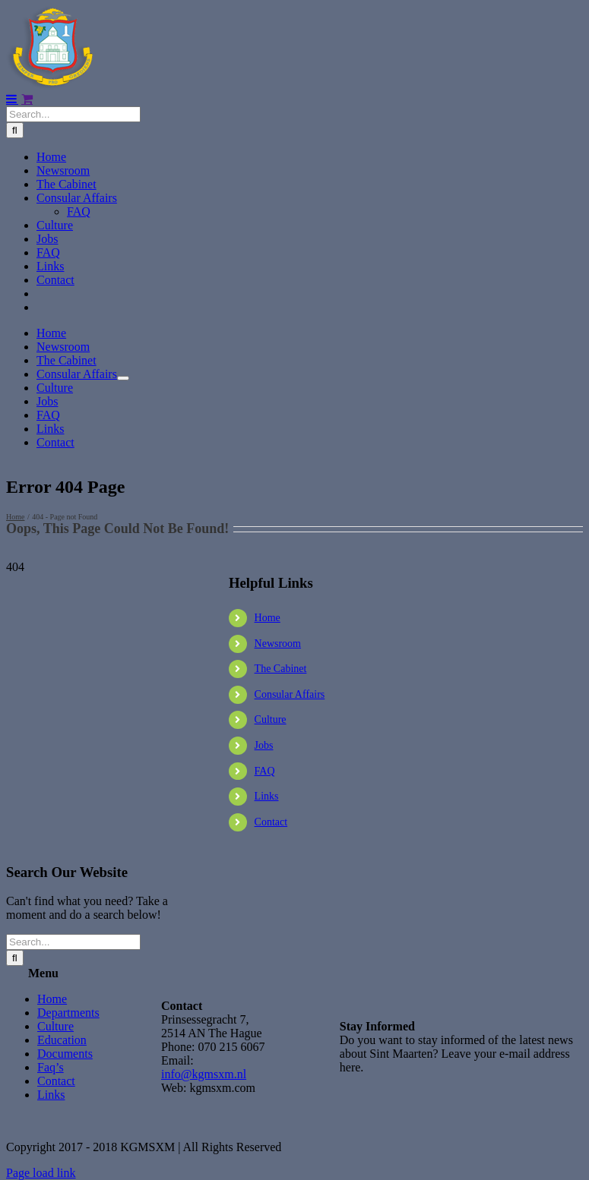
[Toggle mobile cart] (27, 99)
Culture (271, 719)
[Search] (15, 130)
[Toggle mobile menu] (12, 99)
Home (267, 617)
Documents (65, 1053)
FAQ (265, 771)
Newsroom (278, 643)
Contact (271, 822)
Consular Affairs (290, 694)
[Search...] (73, 114)
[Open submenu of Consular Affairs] (123, 378)
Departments (68, 1012)
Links (267, 796)
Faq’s (50, 1067)
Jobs (264, 745)
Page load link (41, 1172)
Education (62, 1039)
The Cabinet (281, 668)
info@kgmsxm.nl (203, 1074)
